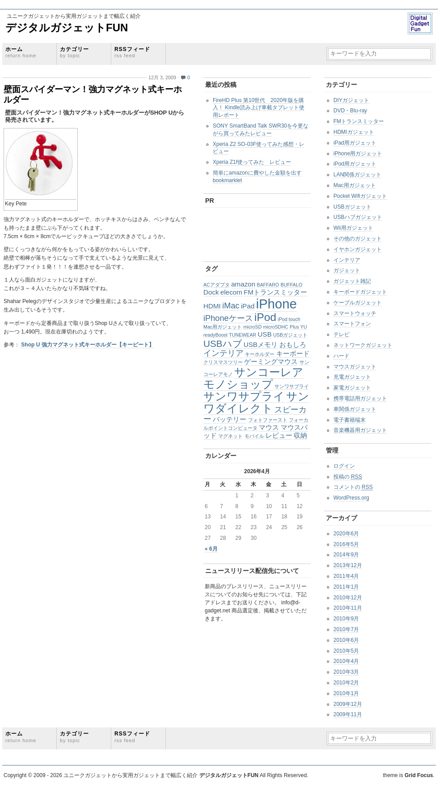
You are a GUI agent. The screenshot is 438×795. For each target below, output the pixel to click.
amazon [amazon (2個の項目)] (243, 284)
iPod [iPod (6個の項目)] (265, 317)
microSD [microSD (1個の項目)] (252, 326)
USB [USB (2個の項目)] (265, 334)
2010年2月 (346, 683)
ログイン (344, 466)
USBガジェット (352, 207)
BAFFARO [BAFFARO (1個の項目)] (268, 284)
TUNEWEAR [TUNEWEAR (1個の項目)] (242, 335)
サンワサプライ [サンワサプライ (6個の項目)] (244, 396)
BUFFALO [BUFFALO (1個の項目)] (292, 284)
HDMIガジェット (353, 132)
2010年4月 (346, 661)
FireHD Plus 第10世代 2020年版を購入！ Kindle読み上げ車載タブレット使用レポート (258, 108)
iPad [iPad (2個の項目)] (247, 306)
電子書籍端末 (349, 420)
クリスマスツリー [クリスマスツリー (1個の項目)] (223, 362)
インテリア (346, 260)
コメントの (353, 487)
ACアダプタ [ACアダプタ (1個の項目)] (216, 284)
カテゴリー (74, 52)
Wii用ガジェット (353, 228)
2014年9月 (346, 554)
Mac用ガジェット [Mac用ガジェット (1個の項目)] (222, 326)
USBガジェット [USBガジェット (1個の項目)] (290, 335)
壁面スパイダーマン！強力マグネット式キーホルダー (93, 94)
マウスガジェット (354, 366)
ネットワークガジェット (362, 345)
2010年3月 (346, 672)
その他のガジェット (357, 238)
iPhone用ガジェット (357, 153)
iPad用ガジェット (354, 143)
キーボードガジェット (360, 292)
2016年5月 (346, 544)
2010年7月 (346, 629)
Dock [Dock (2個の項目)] (211, 292)
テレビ (341, 334)
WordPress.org (351, 498)
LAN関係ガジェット (357, 174)
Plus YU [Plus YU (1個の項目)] (298, 326)
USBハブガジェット (357, 217)
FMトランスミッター (358, 121)
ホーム (20, 52)
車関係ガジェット (354, 409)
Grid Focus (418, 775)
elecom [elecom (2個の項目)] (231, 292)
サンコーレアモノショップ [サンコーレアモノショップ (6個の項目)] (253, 378)
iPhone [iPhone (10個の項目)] (276, 303)
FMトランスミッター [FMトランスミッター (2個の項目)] (275, 292)
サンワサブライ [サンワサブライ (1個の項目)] (291, 386)
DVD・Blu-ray (350, 110)
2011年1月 (346, 587)
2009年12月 (347, 704)
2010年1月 (346, 693)
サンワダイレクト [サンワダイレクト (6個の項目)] (256, 402)
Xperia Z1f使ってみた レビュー (252, 162)
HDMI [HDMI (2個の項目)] (212, 306)
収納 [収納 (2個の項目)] (300, 435)
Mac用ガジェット (354, 185)
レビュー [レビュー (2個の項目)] (278, 435)
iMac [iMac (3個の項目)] (230, 305)
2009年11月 (347, 714)
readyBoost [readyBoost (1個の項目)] (215, 335)
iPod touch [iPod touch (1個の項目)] (289, 319)
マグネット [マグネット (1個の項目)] (230, 436)
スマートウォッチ (354, 313)
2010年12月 (347, 597)
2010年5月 (346, 651)
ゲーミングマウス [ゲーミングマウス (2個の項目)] (271, 361)
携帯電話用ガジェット (360, 398)
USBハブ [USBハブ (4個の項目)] (222, 343)
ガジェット (346, 270)
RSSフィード (132, 52)
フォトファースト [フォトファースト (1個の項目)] (267, 420)
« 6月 (211, 549)
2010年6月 (346, 640)
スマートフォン (352, 324)
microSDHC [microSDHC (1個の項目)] (275, 326)
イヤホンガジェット (357, 249)
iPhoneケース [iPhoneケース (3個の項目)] (228, 318)
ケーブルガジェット (357, 302)
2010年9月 (346, 618)
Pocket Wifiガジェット (360, 196)
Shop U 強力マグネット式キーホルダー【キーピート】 (87, 345)
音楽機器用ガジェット (360, 430)
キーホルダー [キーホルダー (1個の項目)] (259, 354)
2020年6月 (346, 533)
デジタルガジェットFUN (66, 27)
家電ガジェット (352, 388)
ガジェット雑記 (352, 281)
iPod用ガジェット (354, 164)
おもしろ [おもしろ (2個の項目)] (292, 344)
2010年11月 (347, 608)
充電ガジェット (352, 377)
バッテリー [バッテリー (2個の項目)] (229, 419)
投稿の (347, 477)
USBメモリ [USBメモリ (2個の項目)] (261, 344)
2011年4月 (346, 576)
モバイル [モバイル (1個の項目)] (254, 436)
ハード (341, 356)
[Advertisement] (249, 232)
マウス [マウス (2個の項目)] (269, 427)
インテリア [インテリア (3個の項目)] (223, 353)
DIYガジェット (351, 100)
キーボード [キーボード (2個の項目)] (293, 353)
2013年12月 (347, 565)
